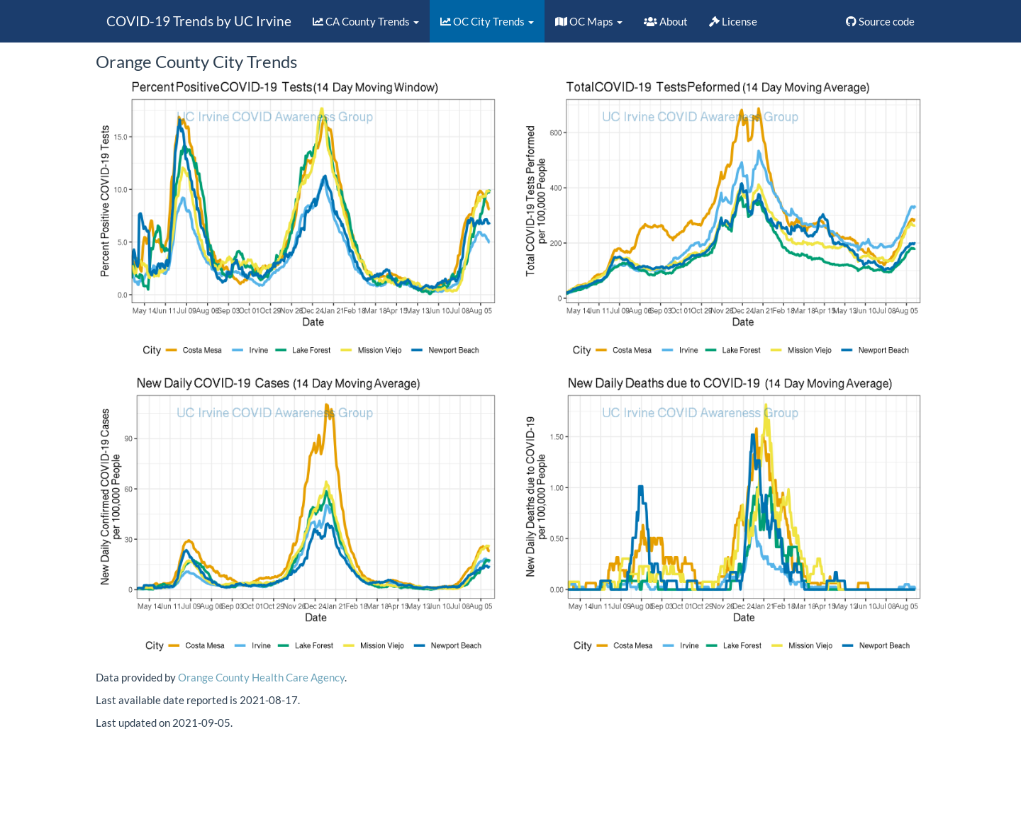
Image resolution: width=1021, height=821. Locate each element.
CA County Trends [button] (366, 21)
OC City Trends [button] (487, 21)
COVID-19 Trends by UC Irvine (198, 21)
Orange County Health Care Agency (261, 677)
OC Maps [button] (589, 21)
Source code (880, 21)
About (666, 21)
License (733, 21)
